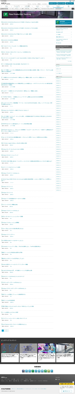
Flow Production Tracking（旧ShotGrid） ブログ (62, 40)
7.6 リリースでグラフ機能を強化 (10, 204)
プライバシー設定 (34, 388)
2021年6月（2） (58, 96)
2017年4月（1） (58, 140)
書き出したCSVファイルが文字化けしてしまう (13, 258)
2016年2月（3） (58, 167)
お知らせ (11, 24)
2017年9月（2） (58, 131)
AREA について (14, 388)
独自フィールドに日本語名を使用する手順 (12, 252)
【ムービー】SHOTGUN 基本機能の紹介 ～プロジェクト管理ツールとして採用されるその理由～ (25, 137)
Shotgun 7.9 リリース (7, 186)
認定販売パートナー (33, 380)
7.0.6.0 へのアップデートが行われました (12, 282)
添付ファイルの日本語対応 (8, 300)
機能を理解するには (60, 37)
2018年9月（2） (58, 112)
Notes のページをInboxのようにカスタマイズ (13, 276)
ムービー (17, 379)
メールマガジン (44, 3)
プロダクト (26, 379)
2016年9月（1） (58, 156)
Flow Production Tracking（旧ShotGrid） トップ (62, 29)
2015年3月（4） (58, 190)
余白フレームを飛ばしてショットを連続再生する (13, 294)
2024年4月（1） (58, 80)
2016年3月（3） (58, 165)
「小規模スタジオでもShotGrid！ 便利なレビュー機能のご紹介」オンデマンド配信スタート (24, 77)
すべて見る (69, 61)
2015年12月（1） (59, 172)
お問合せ (39, 3)
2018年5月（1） (58, 119)
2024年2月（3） (58, 83)
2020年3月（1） (58, 103)
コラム (2, 379)
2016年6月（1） (58, 160)
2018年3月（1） (58, 121)
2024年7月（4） (58, 78)
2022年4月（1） (58, 90)
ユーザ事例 (58, 34)
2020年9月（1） (58, 101)
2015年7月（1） (58, 181)
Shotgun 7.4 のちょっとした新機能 (10, 222)
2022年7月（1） (58, 85)
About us (29, 3)
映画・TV (10, 380)
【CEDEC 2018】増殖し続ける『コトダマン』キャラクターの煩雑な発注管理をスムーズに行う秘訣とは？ (27, 161)
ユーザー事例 (12, 73)
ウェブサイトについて (28, 388)
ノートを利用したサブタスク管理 (10, 312)
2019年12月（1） (59, 105)
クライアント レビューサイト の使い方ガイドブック (14, 318)
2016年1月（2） (58, 169)
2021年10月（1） (59, 94)
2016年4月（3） (58, 162)
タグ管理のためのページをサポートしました (12, 240)
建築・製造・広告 (16, 380)
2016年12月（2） (59, 149)
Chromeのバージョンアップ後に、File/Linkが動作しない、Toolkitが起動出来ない (21, 246)
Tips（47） (58, 66)
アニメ (21, 380)
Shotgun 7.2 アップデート (8, 234)
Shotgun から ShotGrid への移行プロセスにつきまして (15, 110)
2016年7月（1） (58, 158)
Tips (11, 48)
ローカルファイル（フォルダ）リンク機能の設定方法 (15, 46)
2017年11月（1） (58, 128)
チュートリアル (7, 379)
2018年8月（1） (58, 115)
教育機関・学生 (26, 380)
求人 (30, 379)
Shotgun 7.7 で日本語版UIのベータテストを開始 (13, 198)
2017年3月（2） (58, 142)
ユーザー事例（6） (59, 73)
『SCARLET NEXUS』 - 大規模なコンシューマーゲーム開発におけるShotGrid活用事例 (22, 97)
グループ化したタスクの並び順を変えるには (12, 228)
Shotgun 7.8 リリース (7, 192)
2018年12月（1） (59, 110)
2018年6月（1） (58, 117)
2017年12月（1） (58, 126)
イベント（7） (58, 71)
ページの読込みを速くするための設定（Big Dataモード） (16, 64)
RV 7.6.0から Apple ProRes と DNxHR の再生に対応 (14, 143)
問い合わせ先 (58, 42)
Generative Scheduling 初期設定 (10, 40)
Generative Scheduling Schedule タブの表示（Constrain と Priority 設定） (20, 28)
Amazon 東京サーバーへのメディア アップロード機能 (15, 264)
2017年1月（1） (58, 146)
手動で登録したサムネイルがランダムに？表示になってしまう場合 (18, 306)
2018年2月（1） (58, 124)
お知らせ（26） (58, 68)
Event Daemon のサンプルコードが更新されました (14, 324)
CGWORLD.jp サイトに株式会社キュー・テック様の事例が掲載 (17, 124)
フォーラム (34, 3)
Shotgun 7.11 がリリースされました (10, 173)
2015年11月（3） (59, 174)
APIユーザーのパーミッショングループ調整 (12, 216)
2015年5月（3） (58, 185)
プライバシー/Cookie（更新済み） (42, 388)
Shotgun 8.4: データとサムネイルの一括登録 (13, 149)
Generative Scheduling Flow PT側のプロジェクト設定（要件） (17, 34)
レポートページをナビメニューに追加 (11, 167)
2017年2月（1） (58, 144)
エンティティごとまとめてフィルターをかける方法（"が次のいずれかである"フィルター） (23, 58)
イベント (11, 79)
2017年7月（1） (58, 133)
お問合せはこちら (66, 391)
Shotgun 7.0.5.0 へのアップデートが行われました (14, 288)
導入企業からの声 (59, 32)
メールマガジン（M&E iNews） (43, 380)
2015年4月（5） (58, 187)
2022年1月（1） (58, 92)
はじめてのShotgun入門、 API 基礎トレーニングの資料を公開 (17, 270)
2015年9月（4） (58, 176)
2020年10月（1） (59, 99)
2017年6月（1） (58, 135)
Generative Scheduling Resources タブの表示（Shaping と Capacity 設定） (20, 22)
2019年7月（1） (58, 108)
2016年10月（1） (59, 153)
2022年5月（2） (58, 87)
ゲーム (7, 380)
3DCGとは (2, 380)
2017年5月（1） (58, 137)
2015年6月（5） (58, 183)
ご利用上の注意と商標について (20, 388)
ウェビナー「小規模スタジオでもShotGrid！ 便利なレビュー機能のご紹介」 (20, 91)
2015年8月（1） (58, 178)
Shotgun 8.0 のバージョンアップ (10, 155)
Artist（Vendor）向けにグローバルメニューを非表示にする (16, 52)
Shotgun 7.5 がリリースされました (10, 210)
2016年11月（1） (58, 151)
